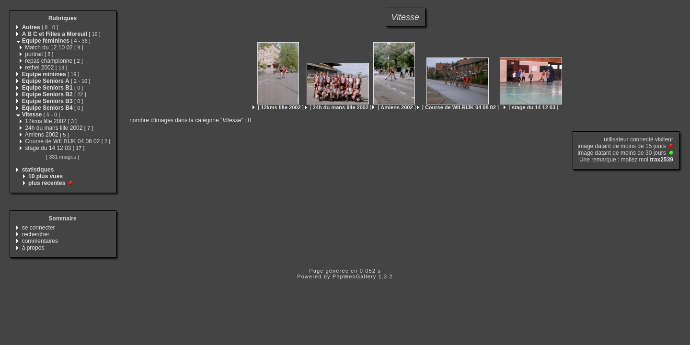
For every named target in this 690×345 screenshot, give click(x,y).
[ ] (278, 107)
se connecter (38, 227)
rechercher (35, 234)
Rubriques (62, 18)
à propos (33, 247)
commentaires (40, 241)
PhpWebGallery (355, 276)
